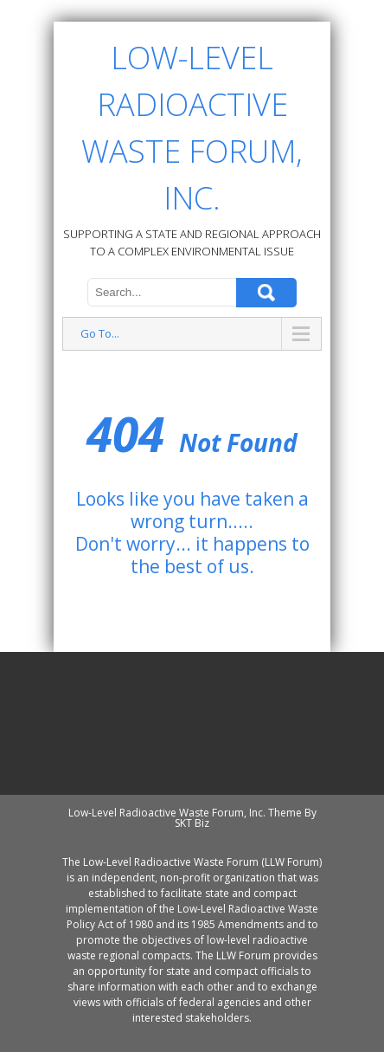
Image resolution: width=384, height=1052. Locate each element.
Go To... (99, 333)
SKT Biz (192, 823)
